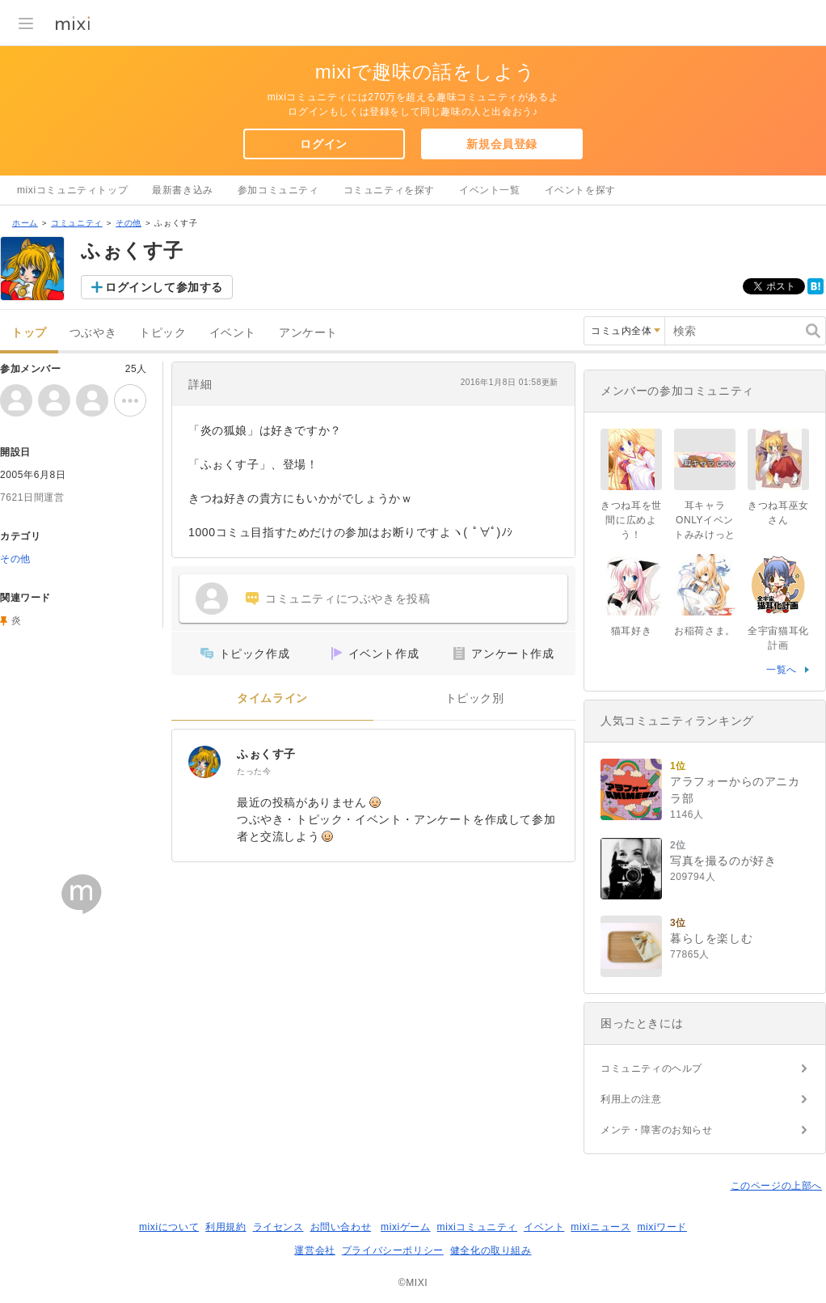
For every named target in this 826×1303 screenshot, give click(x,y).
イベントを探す (580, 190)
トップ (29, 333)
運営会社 (314, 1250)
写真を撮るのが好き (723, 860)
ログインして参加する (164, 287)
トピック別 (474, 698)
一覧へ (781, 669)
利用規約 (225, 1227)
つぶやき (93, 333)
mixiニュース (600, 1227)
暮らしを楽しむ (711, 938)
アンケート (308, 333)
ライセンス (278, 1227)
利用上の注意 (631, 1099)
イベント (232, 333)
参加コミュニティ (278, 190)
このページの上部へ (776, 1185)
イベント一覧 (489, 190)
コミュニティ (77, 222)
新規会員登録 (501, 143)
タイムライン (272, 698)
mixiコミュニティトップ (72, 190)
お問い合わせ (341, 1227)
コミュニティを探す (389, 190)
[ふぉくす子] (204, 762)
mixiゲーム (406, 1227)
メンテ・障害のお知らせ (657, 1130)
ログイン (323, 143)
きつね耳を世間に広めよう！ (631, 520)
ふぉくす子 (266, 753)
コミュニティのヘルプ (651, 1068)
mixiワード (662, 1227)
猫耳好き (631, 631)
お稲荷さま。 (704, 631)
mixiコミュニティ (477, 1227)
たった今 (254, 771)
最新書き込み (182, 190)
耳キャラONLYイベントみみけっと (704, 520)
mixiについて (169, 1227)
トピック (162, 333)
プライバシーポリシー (393, 1250)
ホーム (25, 222)
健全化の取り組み (491, 1250)
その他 (128, 222)
